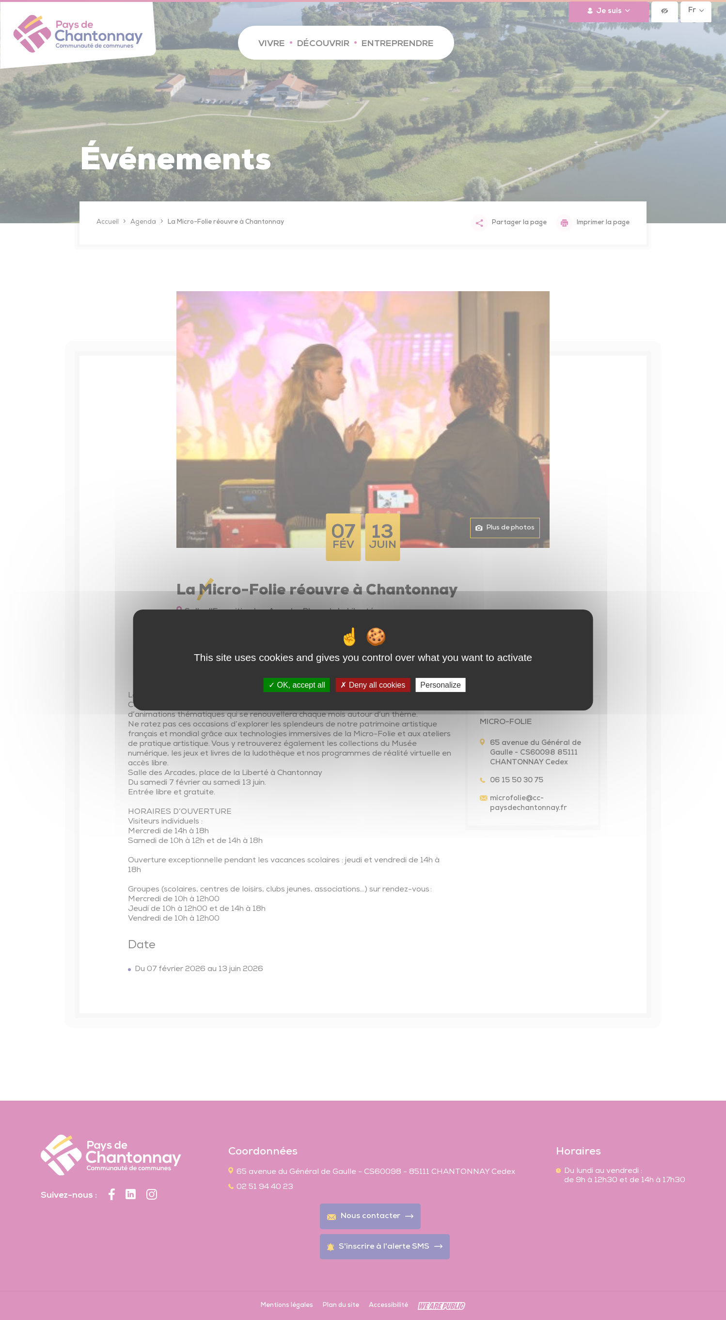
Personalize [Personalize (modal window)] (440, 685)
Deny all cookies (372, 685)
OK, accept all (296, 685)
